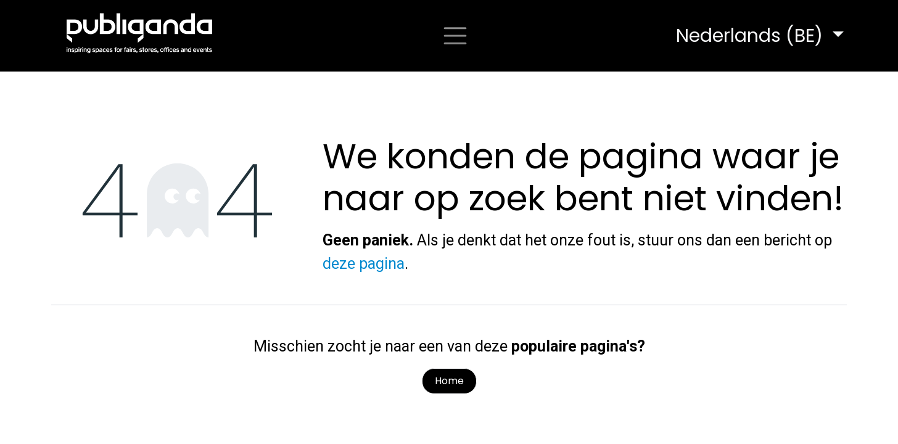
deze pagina (364, 264)
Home (449, 381)
